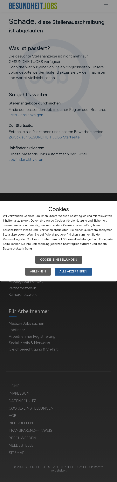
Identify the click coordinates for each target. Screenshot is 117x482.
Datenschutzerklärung (17, 248)
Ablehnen (38, 271)
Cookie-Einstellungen (58, 259)
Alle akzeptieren (73, 271)
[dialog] (58, 241)
